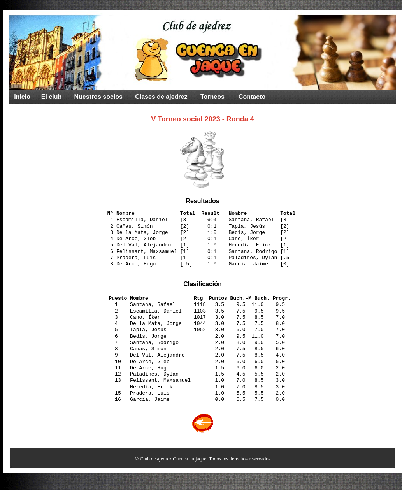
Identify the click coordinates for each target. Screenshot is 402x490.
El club (51, 96)
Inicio (22, 96)
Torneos (212, 96)
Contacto (252, 96)
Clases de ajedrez (161, 96)
